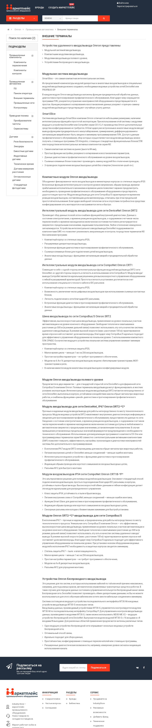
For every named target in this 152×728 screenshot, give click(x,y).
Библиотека (74, 703)
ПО (15, 88)
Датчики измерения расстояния (23, 170)
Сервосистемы (21, 128)
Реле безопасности (23, 141)
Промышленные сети (24, 103)
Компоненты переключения (19, 64)
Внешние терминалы (24, 98)
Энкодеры (19, 146)
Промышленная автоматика (17, 82)
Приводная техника (18, 116)
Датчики (13, 137)
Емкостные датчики (23, 151)
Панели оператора (23, 93)
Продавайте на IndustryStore (100, 701)
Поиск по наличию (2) (22, 38)
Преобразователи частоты (21, 122)
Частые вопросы (53, 703)
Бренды (72, 699)
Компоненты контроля (19, 72)
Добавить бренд (100, 717)
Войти (122, 3)
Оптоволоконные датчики (21, 178)
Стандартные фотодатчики (19, 186)
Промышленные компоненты (17, 56)
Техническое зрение (24, 164)
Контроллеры (20, 107)
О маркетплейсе (52, 699)
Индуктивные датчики (19, 157)
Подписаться (98, 667)
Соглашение (50, 708)
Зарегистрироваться (127, 6)
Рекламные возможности (99, 710)
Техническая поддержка (98, 723)
